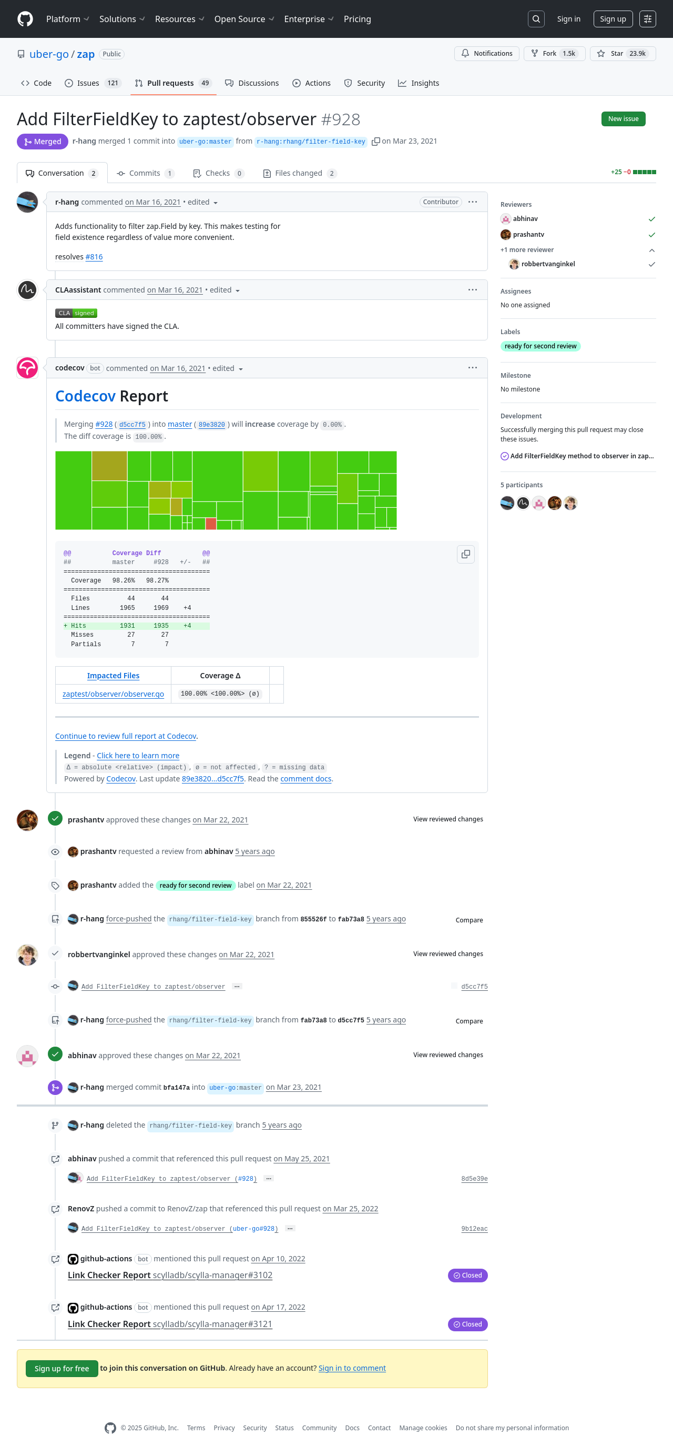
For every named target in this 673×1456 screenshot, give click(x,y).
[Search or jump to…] (536, 19)
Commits (146, 173)
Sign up (613, 19)
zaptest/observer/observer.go (113, 694)
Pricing (357, 19)
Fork (555, 53)
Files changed (300, 173)
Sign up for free (62, 1368)
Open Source (245, 19)
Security (255, 1427)
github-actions (106, 1258)
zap (86, 54)
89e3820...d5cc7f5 (213, 779)
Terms (196, 1427)
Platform (68, 19)
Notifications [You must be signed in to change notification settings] (486, 53)
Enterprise (309, 19)
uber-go (49, 54)
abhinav (82, 1055)
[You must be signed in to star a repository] (623, 53)
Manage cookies (423, 1427)
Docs (352, 1427)
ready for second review (196, 885)
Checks (218, 173)
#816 (94, 257)
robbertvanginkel (99, 954)
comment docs (305, 779)
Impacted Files (113, 675)
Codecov (85, 396)
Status (285, 1427)
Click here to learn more (138, 755)
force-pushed (129, 918)
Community (319, 1427)
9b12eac (475, 1229)
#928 (104, 424)
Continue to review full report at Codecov (125, 736)
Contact (379, 1427)
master (180, 424)
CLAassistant (78, 290)
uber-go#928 (253, 1229)
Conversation (62, 173)
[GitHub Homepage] (110, 1428)
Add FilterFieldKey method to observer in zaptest (578, 455)
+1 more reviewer (578, 250)
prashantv (86, 820)
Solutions (123, 19)
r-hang (84, 141)
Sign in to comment (352, 1367)
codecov (70, 368)
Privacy (224, 1427)
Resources (180, 19)
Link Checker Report (170, 1275)
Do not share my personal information (512, 1427)
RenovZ (81, 1208)
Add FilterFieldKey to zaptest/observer (153, 987)
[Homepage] (25, 19)
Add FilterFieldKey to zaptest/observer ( (162, 1179)
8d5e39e (475, 1179)
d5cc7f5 (475, 987)
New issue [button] (623, 118)
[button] (376, 140)
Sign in (568, 19)
